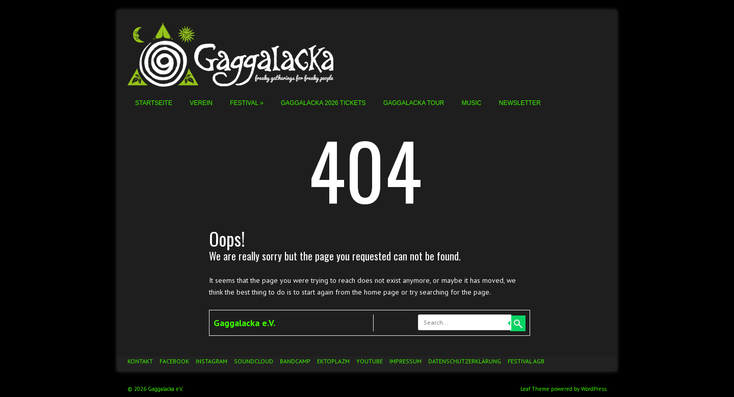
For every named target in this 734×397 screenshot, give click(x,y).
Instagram (211, 361)
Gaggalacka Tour (413, 103)
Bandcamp (295, 361)
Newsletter (520, 103)
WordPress (594, 388)
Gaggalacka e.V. (244, 323)
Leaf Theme (534, 388)
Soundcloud (253, 361)
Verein (201, 103)
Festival (246, 103)
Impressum (405, 361)
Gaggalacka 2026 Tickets (323, 103)
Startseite (153, 103)
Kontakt (140, 361)
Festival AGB (526, 361)
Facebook (174, 361)
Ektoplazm (333, 361)
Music (472, 103)
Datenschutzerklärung (464, 361)
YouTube (369, 361)
